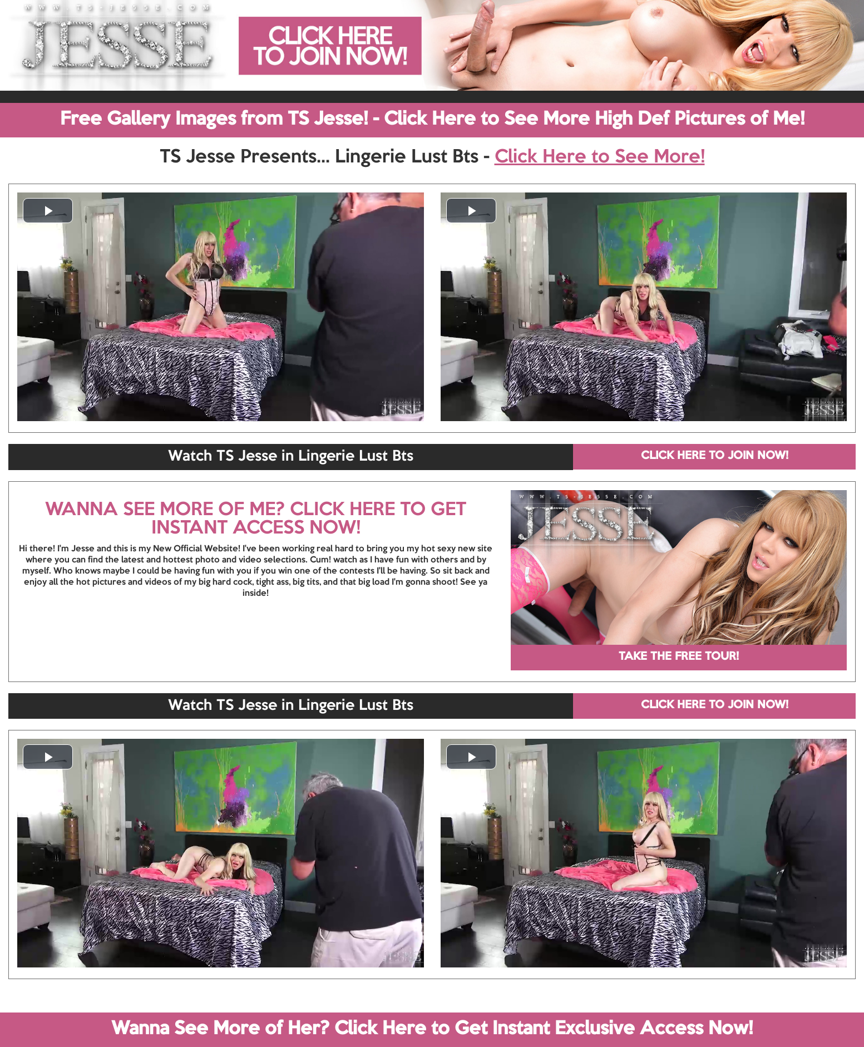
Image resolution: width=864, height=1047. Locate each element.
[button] (48, 210)
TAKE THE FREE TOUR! (679, 657)
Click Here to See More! (600, 157)
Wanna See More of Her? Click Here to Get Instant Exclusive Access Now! (432, 1029)
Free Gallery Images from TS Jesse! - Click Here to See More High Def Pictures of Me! (432, 119)
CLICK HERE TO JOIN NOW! (714, 456)
